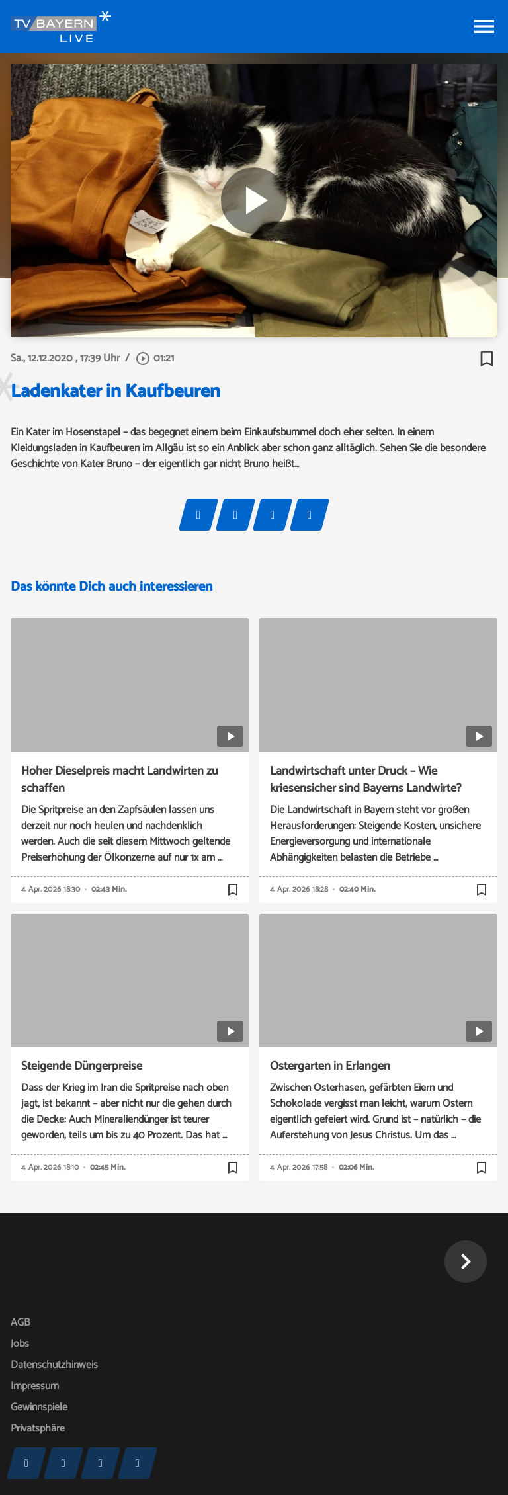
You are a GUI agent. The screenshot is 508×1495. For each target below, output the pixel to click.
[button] (465, 1261)
